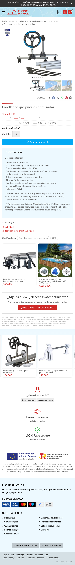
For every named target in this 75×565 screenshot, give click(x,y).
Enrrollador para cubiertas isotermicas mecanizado (50, 280)
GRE (59, 321)
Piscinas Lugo (10, 517)
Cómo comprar (11, 521)
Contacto (45, 529)
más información (37, 421)
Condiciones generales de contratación (19, 558)
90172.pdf (9, 226)
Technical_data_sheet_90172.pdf (19, 230)
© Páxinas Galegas (64, 562)
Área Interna (54, 558)
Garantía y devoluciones (52, 517)
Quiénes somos (11, 525)
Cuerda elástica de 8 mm (13, 370)
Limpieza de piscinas (51, 545)
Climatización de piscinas (25, 545)
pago (22, 118)
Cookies (48, 555)
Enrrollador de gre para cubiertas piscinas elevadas (17, 280)
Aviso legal (20, 555)
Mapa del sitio (8, 555)
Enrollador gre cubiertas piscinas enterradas (53, 371)
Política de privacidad (34, 555)
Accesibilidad (42, 558)
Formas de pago (11, 529)
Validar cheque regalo (50, 525)
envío (16, 118)
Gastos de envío (11, 533)
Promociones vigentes (51, 521)
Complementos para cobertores (36, 321)
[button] (32, 77)
